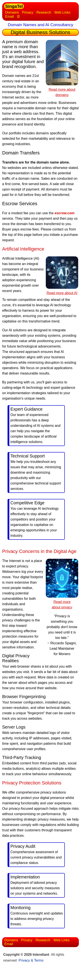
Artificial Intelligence (23, 249)
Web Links (62, 12)
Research (44, 12)
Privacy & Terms (31, 960)
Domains (12, 12)
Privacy (27, 12)
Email (9, 16)
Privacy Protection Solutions (31, 783)
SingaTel (14, 6)
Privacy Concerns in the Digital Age (39, 551)
